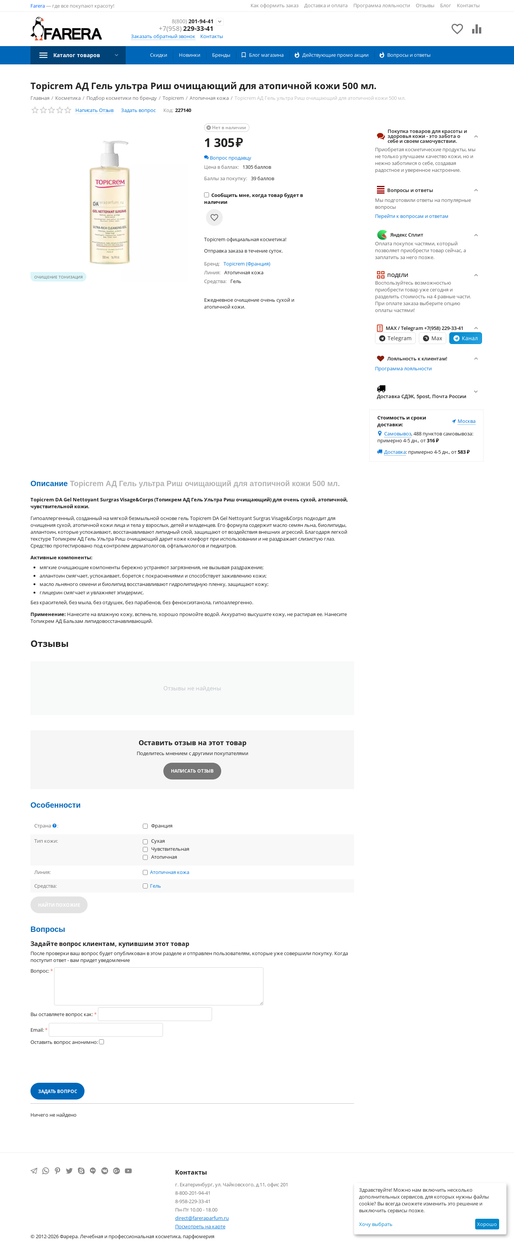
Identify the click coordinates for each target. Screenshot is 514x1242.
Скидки (158, 54)
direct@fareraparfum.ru (202, 1218)
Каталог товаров (80, 55)
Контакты (468, 5)
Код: (168, 110)
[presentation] (88, 1064)
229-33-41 (186, 29)
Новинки (189, 54)
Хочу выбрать (376, 1224)
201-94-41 (188, 22)
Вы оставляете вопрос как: (61, 1014)
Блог (445, 5)
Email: (37, 1029)
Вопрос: (39, 970)
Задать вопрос (138, 110)
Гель (155, 886)
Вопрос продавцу (227, 157)
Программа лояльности (381, 5)
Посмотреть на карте (200, 1226)
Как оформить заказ (275, 5)
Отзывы (425, 5)
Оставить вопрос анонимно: (64, 1042)
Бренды (221, 54)
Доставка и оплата (326, 5)
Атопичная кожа (169, 872)
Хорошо (487, 1224)
